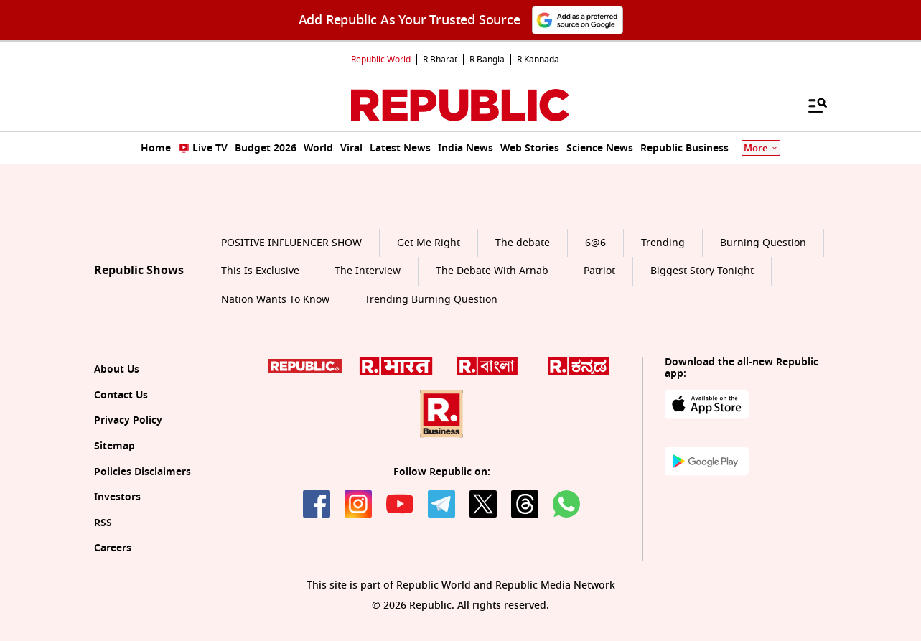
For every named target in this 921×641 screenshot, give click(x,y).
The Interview (368, 271)
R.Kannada (538, 59)
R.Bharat (440, 59)
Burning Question (763, 243)
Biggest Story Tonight (702, 271)
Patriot (599, 271)
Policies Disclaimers (142, 471)
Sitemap (114, 446)
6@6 (595, 243)
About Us (116, 369)
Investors (117, 497)
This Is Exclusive (260, 271)
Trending (663, 243)
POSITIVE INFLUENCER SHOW (291, 243)
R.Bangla (487, 59)
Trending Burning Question (431, 299)
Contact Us (121, 395)
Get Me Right (428, 243)
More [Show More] (761, 148)
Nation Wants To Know (275, 299)
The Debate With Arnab (492, 271)
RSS (103, 522)
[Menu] (810, 104)
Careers (112, 548)
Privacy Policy (128, 420)
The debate (522, 243)
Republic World (381, 59)
